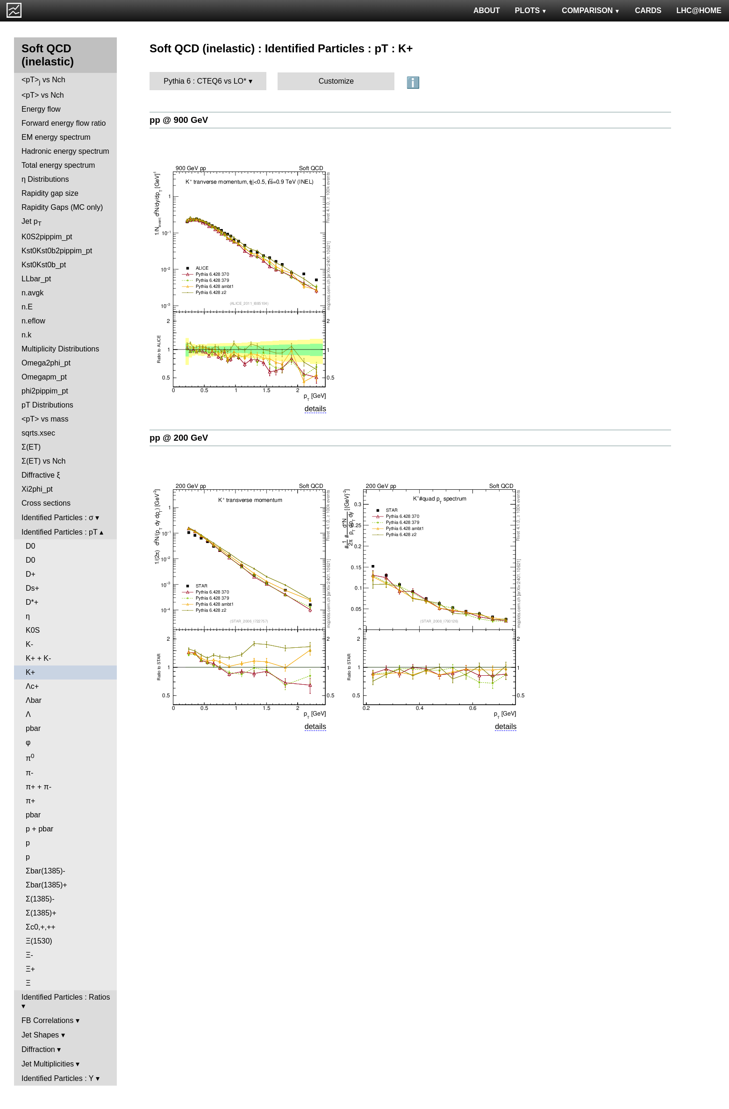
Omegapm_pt (44, 377)
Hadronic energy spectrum (65, 151)
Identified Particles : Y (57, 1078)
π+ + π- (38, 787)
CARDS (648, 10)
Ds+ (32, 588)
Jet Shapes (40, 1035)
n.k (26, 335)
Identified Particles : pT (59, 532)
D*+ (32, 602)
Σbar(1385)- (45, 871)
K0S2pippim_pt (46, 237)
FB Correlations (47, 1020)
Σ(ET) (31, 447)
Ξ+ (30, 969)
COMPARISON (591, 10)
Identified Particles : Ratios (65, 997)
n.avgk (32, 293)
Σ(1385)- (40, 899)
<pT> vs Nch (43, 81)
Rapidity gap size (50, 193)
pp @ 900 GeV (179, 120)
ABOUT (486, 10)
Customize (336, 81)
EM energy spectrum (56, 137)
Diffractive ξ (40, 475)
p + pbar (39, 829)
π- (29, 773)
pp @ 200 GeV (179, 438)
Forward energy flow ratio (63, 123)
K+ (30, 672)
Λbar (34, 700)
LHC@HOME (699, 10)
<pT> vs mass (44, 419)
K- (29, 644)
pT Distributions (47, 405)
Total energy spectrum (58, 165)
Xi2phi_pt (37, 489)
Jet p (31, 222)
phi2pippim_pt (44, 391)
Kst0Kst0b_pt (43, 265)
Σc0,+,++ (41, 927)
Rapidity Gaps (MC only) (62, 207)
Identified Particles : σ (57, 518)
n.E (27, 307)
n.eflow (33, 321)
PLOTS (531, 10)
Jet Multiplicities (47, 1064)
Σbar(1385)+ (46, 885)
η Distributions (45, 179)
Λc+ (32, 686)
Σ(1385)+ (41, 913)
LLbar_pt (36, 279)
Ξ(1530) (39, 941)
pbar (33, 728)
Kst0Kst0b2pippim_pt (56, 251)
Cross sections (46, 503)
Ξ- (29, 955)
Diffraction (38, 1049)
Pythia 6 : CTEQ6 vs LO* (205, 81)
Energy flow (41, 109)
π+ (30, 801)
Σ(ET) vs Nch (43, 461)
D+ (31, 574)
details (315, 409)
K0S (33, 630)
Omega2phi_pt (46, 363)
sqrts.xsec (38, 433)
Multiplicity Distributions (60, 349)
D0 (30, 546)
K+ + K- (38, 658)
